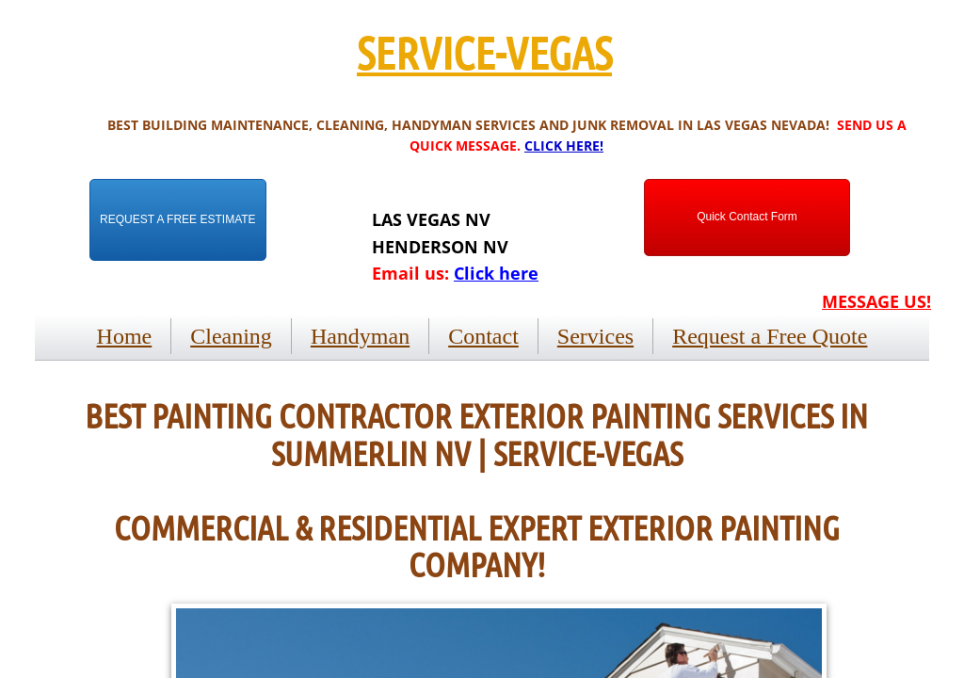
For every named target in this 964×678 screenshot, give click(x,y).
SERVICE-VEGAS (484, 51)
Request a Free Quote (769, 336)
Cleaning (231, 336)
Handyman (360, 336)
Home (125, 336)
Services (595, 336)
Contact (483, 336)
